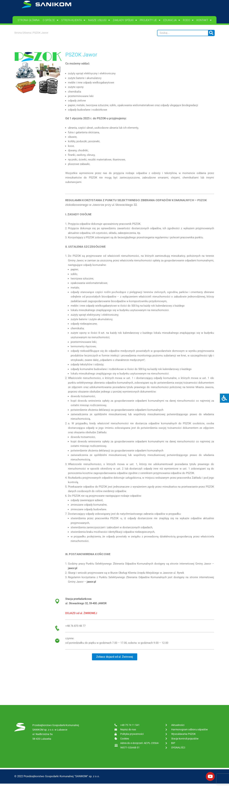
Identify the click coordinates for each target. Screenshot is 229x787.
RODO (188, 20)
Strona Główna (22, 32)
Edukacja (171, 20)
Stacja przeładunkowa (78, 602)
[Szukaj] (211, 33)
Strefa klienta (73, 20)
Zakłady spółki (125, 20)
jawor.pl (72, 571)
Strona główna (29, 20)
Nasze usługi (99, 20)
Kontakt (203, 20)
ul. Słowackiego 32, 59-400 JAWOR (85, 606)
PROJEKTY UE (150, 20)
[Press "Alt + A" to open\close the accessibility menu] (224, 398)
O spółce (50, 20)
